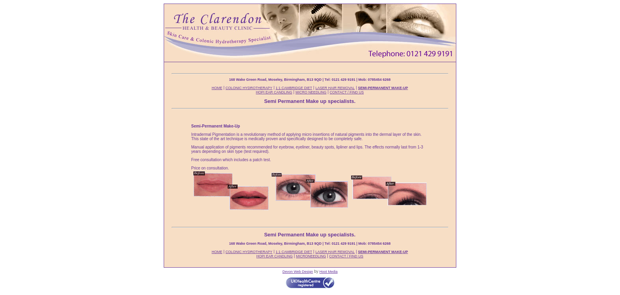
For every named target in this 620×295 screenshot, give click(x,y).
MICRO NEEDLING (311, 92)
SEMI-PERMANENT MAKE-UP (383, 88)
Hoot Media (328, 272)
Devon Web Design (297, 272)
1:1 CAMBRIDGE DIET (294, 88)
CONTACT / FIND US (347, 92)
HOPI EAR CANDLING (274, 92)
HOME (217, 88)
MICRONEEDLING (311, 256)
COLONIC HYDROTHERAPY (248, 88)
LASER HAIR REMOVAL (335, 88)
